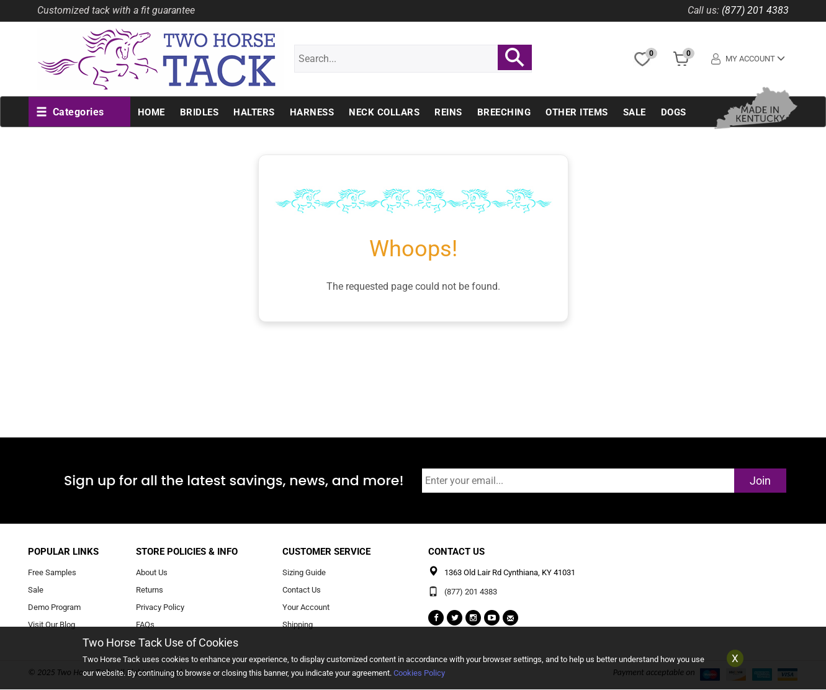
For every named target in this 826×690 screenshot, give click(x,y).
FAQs (145, 624)
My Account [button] (749, 58)
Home (151, 112)
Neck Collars (384, 112)
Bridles (199, 112)
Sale (634, 112)
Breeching (504, 112)
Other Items (576, 112)
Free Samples (52, 573)
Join (760, 480)
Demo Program (54, 607)
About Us (152, 573)
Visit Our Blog (51, 624)
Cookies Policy (419, 673)
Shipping (297, 624)
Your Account (306, 607)
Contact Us (301, 590)
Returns (149, 590)
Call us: (703, 10)
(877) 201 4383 (755, 10)
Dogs (673, 112)
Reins (448, 112)
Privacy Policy (160, 607)
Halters (254, 112)
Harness (312, 112)
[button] (70, 112)
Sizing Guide (304, 573)
